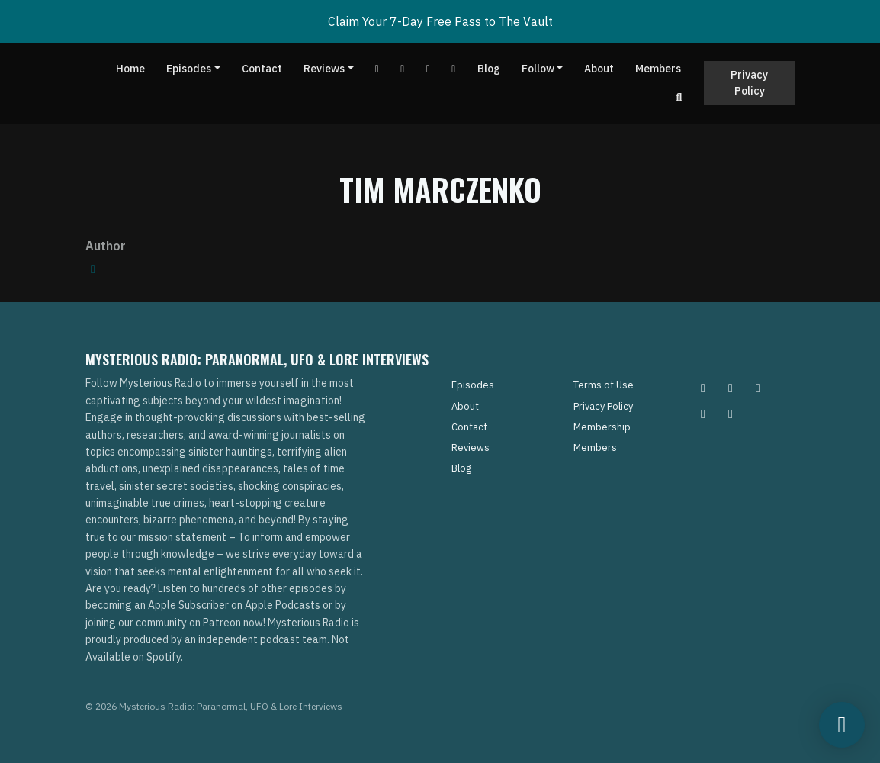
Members (658, 69)
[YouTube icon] (730, 414)
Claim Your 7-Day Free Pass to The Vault (440, 21)
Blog (488, 69)
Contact (262, 69)
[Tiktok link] (429, 69)
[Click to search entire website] (679, 97)
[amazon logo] (93, 268)
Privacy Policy (749, 83)
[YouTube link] (377, 69)
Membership (602, 426)
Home (130, 69)
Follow (538, 69)
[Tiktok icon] (703, 414)
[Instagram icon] (703, 388)
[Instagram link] (454, 69)
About (599, 69)
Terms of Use (603, 384)
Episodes (188, 69)
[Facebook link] (403, 69)
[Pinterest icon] (730, 388)
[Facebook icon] (758, 388)
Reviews (324, 69)
